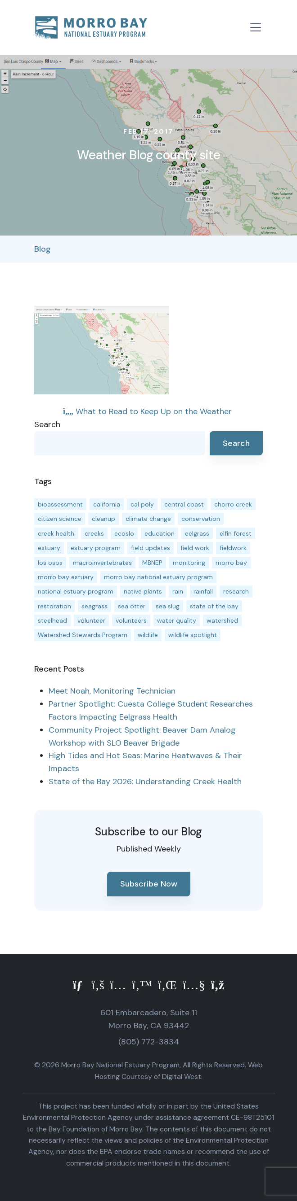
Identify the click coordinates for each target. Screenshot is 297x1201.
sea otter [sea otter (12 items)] (131, 606)
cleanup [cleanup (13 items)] (103, 519)
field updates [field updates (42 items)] (150, 548)
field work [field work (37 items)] (194, 548)
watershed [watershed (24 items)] (222, 620)
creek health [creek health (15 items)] (56, 533)
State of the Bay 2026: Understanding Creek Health (145, 781)
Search (47, 424)
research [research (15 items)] (236, 591)
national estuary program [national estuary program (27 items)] (75, 591)
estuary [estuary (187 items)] (49, 548)
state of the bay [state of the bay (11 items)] (214, 606)
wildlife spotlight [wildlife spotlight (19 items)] (192, 635)
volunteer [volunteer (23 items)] (91, 620)
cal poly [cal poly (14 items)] (142, 504)
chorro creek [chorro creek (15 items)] (233, 504)
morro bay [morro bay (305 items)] (231, 563)
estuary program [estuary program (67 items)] (96, 548)
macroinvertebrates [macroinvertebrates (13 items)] (102, 563)
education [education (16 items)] (159, 533)
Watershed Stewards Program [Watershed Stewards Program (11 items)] (82, 635)
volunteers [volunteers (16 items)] (131, 620)
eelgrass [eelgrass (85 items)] (197, 533)
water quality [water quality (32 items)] (176, 620)
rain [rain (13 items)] (177, 591)
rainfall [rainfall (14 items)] (203, 591)
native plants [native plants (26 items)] (143, 591)
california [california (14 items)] (106, 504)
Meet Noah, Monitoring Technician (112, 691)
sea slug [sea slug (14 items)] (168, 606)
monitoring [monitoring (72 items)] (189, 563)
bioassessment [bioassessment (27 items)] (60, 504)
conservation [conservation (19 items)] (200, 519)
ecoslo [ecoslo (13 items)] (124, 533)
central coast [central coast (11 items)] (184, 504)
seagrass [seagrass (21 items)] (94, 606)
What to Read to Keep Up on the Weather (147, 411)
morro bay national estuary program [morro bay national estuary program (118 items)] (158, 577)
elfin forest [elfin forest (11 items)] (236, 533)
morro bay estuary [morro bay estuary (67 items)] (66, 577)
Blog (42, 249)
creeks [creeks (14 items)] (94, 533)
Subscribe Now (148, 883)
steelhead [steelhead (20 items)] (52, 620)
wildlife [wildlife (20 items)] (148, 635)
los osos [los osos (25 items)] (50, 563)
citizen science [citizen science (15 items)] (59, 519)
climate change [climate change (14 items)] (148, 519)
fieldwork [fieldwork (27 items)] (233, 548)
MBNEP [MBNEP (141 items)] (152, 563)
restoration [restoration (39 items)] (54, 606)
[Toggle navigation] (255, 27)
